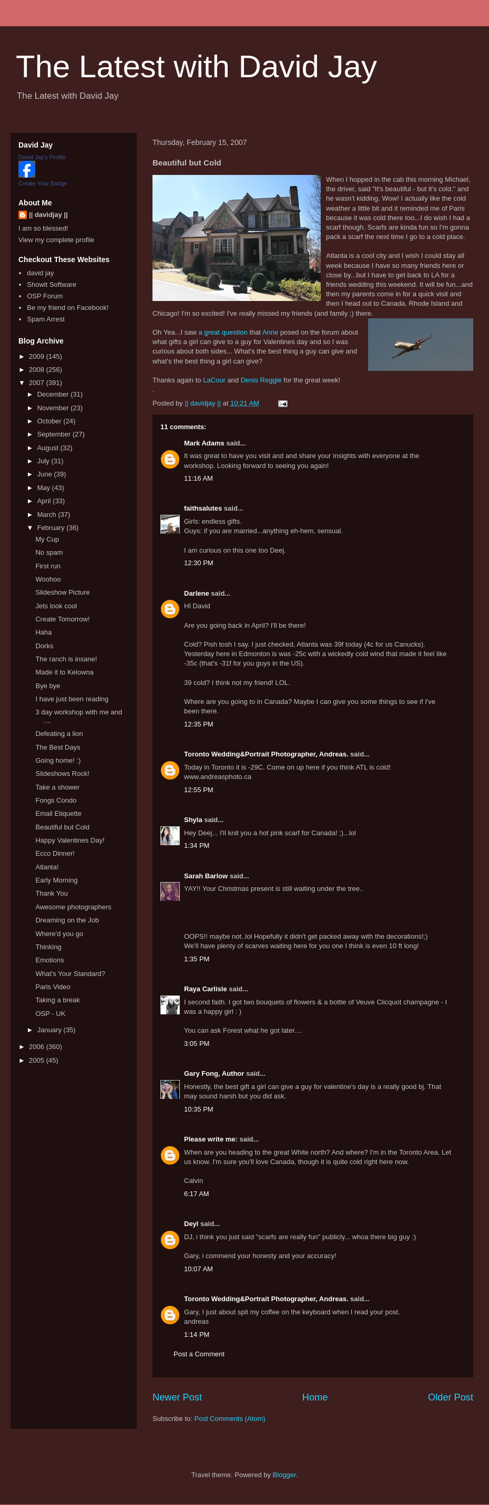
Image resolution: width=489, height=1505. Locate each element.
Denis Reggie (261, 380)
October (50, 421)
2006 (37, 1047)
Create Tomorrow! (62, 619)
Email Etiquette (58, 813)
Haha (43, 632)
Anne (270, 332)
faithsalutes (203, 508)
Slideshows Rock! (62, 773)
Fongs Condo (55, 800)
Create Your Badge (42, 183)
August (48, 448)
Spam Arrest (46, 319)
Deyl (191, 1224)
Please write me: (211, 1139)
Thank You (51, 893)
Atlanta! (46, 867)
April (45, 501)
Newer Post (177, 1397)
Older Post (450, 1397)
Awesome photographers (73, 907)
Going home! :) (57, 760)
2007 (37, 383)
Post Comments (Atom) (230, 1419)
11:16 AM (198, 478)
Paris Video (52, 987)
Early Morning (56, 880)
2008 (37, 369)
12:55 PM (198, 790)
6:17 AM (196, 1194)
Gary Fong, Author (214, 1073)
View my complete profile (56, 240)
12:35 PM (198, 724)
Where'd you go (59, 934)
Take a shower (57, 787)
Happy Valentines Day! (69, 840)
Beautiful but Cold (62, 827)
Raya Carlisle (205, 989)
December (54, 394)
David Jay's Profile (42, 157)
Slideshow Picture (62, 592)
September (55, 434)
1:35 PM (196, 959)
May (44, 488)
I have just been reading (71, 699)
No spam (49, 552)
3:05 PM (196, 1043)
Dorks (44, 646)
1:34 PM (196, 845)
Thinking (48, 947)
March (47, 514)
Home (315, 1397)
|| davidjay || (48, 215)
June (45, 474)
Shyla (193, 820)
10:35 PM (198, 1109)
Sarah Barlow (206, 876)
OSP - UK (50, 1014)
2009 (37, 356)
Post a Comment (199, 1354)
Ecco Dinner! (54, 853)
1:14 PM (196, 1334)
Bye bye (47, 686)
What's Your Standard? (70, 974)
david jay (40, 273)
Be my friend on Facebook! (67, 308)
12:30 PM (198, 563)
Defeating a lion (59, 734)
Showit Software (51, 284)
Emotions (49, 960)
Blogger (284, 1475)
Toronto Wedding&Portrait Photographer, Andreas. (266, 754)
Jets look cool (56, 606)
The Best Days (57, 747)
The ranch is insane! (66, 659)
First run (47, 566)
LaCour (214, 380)
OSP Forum (45, 296)
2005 (37, 1060)
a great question (222, 332)
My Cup (47, 539)
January (50, 1030)
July (44, 461)
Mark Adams (204, 443)
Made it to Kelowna (64, 672)
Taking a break (57, 1000)
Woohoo (47, 579)
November (54, 408)
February (52, 528)
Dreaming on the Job (67, 920)
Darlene (196, 593)
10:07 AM (198, 1269)
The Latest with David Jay (196, 66)
